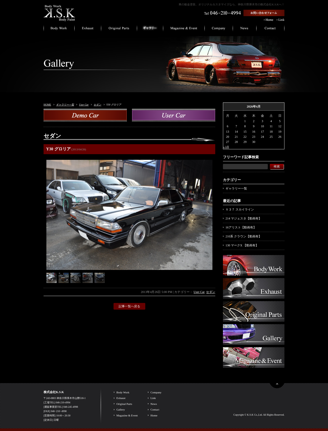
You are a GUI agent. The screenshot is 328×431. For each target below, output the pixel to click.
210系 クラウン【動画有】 (243, 236)
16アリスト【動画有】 (240, 227)
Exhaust (120, 398)
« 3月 (226, 146)
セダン (97, 104)
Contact (154, 409)
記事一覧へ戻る (129, 306)
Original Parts (124, 403)
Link (153, 398)
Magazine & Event (127, 415)
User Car (84, 104)
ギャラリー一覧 (65, 104)
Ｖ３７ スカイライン (239, 209)
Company (155, 392)
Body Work (122, 392)
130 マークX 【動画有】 (242, 245)
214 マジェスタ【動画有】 (243, 218)
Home (153, 415)
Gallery (120, 409)
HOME (47, 104)
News (153, 403)
